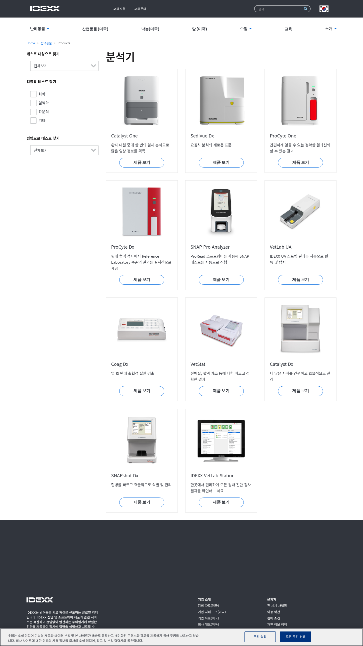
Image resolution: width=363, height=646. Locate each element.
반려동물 (46, 43)
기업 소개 (204, 599)
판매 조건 (273, 618)
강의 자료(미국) (208, 606)
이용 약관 (273, 612)
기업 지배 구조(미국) (212, 612)
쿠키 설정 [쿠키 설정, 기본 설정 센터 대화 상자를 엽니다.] (260, 636)
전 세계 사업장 (277, 606)
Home (30, 43)
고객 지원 (119, 9)
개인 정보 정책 (277, 624)
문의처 (271, 599)
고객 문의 (140, 9)
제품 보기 (142, 162)
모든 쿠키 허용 (296, 636)
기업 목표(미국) (208, 618)
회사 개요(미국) (208, 624)
